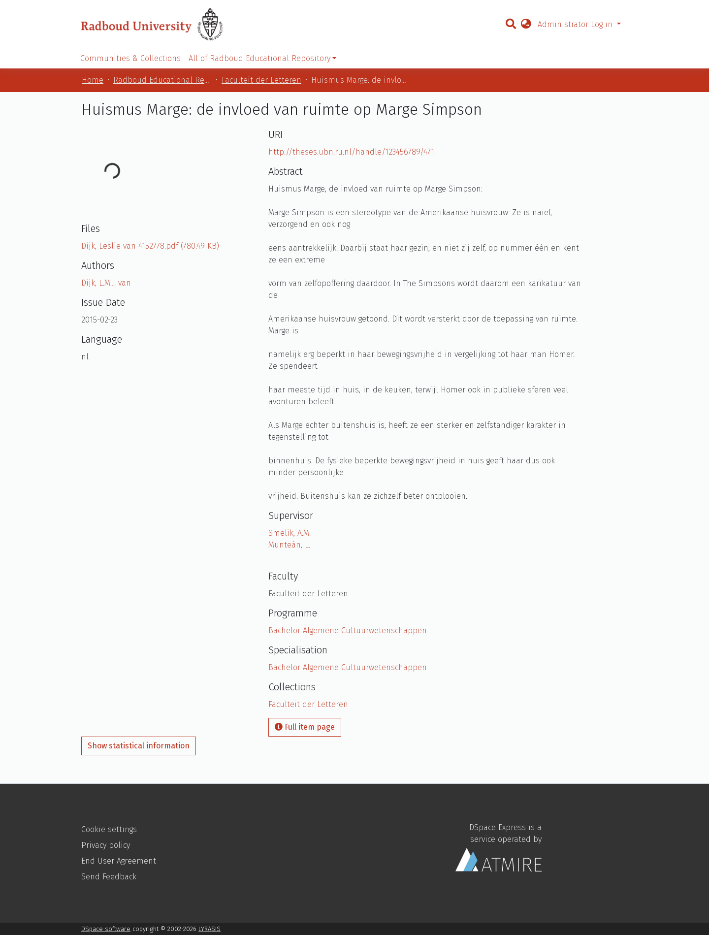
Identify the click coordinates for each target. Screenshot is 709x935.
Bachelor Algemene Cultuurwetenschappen (347, 630)
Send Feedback (108, 876)
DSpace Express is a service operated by (498, 847)
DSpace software (105, 929)
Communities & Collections (130, 58)
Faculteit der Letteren (261, 80)
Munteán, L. (289, 544)
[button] (526, 25)
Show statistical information (139, 745)
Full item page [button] (305, 727)
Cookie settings (109, 829)
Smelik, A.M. (289, 533)
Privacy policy (105, 845)
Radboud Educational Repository (162, 80)
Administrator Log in (576, 24)
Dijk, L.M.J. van (106, 283)
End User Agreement (118, 861)
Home (92, 80)
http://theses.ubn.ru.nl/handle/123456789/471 (351, 152)
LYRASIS (209, 929)
